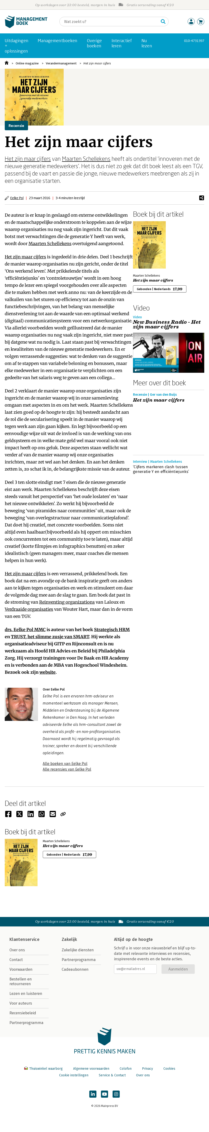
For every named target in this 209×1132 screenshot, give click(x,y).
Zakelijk (69, 939)
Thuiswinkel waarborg (44, 1069)
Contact (16, 959)
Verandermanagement (61, 63)
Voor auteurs (21, 1003)
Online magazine (27, 63)
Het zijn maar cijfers (97, 63)
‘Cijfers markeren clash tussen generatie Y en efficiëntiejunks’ (161, 469)
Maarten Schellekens (86, 158)
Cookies (169, 1069)
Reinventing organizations (67, 602)
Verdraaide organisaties (29, 609)
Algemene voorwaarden (91, 1069)
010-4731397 (194, 41)
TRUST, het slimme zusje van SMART (50, 636)
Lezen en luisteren (26, 993)
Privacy (147, 1069)
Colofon (126, 1069)
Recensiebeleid (23, 1013)
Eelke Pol (17, 198)
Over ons (17, 950)
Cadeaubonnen (75, 969)
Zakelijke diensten (78, 950)
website (47, 672)
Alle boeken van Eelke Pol (65, 763)
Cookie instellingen (73, 1075)
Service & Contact (112, 1075)
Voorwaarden (21, 969)
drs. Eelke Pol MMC (25, 629)
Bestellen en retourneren (21, 981)
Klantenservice (24, 939)
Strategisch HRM (112, 629)
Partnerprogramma (26, 1022)
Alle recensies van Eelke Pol (67, 769)
